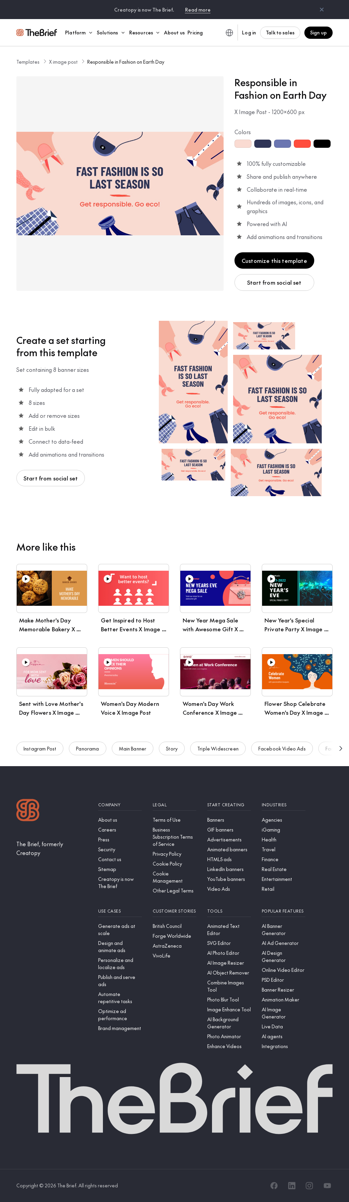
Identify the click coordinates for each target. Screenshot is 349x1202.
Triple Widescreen (218, 753)
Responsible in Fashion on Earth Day (125, 61)
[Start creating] (229, 805)
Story (172, 753)
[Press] (120, 839)
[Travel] (283, 849)
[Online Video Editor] (283, 970)
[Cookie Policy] (174, 863)
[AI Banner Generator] (283, 929)
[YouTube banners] (229, 879)
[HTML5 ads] (229, 859)
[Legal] (174, 805)
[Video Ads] (229, 888)
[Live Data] (283, 1026)
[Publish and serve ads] (120, 981)
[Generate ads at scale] (120, 929)
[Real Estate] (283, 869)
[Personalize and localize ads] (120, 963)
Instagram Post (40, 753)
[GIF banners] (229, 829)
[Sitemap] (120, 869)
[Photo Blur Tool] (229, 999)
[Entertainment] (283, 879)
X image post (63, 61)
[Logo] (28, 811)
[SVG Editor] (229, 943)
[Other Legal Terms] (174, 890)
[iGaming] (283, 829)
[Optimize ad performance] (120, 1015)
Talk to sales (280, 32)
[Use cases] (120, 911)
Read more (198, 9)
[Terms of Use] (174, 819)
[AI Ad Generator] (283, 943)
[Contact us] (120, 859)
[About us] (120, 819)
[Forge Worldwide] (174, 935)
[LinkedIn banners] (229, 869)
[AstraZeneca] (174, 945)
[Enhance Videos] (229, 1046)
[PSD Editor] (283, 979)
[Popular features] (283, 911)
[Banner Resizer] (283, 989)
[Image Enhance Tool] (229, 1009)
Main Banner (133, 753)
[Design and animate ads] (120, 946)
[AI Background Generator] (229, 1023)
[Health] (283, 839)
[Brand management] (120, 1028)
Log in (249, 32)
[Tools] (229, 911)
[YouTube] (327, 1185)
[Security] (120, 849)
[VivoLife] (174, 955)
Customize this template (274, 260)
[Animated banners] (229, 849)
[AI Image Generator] (283, 1013)
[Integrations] (283, 1046)
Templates (28, 61)
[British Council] (174, 926)
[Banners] (229, 819)
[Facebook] (274, 1185)
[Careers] (120, 829)
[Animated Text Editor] (229, 929)
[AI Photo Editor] (229, 952)
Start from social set (274, 282)
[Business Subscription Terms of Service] (174, 837)
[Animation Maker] (283, 999)
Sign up (318, 32)
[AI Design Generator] (283, 956)
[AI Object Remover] (229, 972)
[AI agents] (283, 1036)
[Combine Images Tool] (229, 986)
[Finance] (283, 859)
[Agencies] (283, 819)
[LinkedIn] (291, 1185)
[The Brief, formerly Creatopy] (51, 848)
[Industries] (283, 805)
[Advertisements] (229, 839)
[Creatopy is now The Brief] (120, 882)
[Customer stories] (174, 911)
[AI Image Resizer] (229, 962)
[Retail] (283, 888)
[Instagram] (309, 1185)
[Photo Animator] (229, 1036)
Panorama (87, 753)
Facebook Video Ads (282, 753)
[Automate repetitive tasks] (120, 998)
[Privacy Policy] (174, 853)
